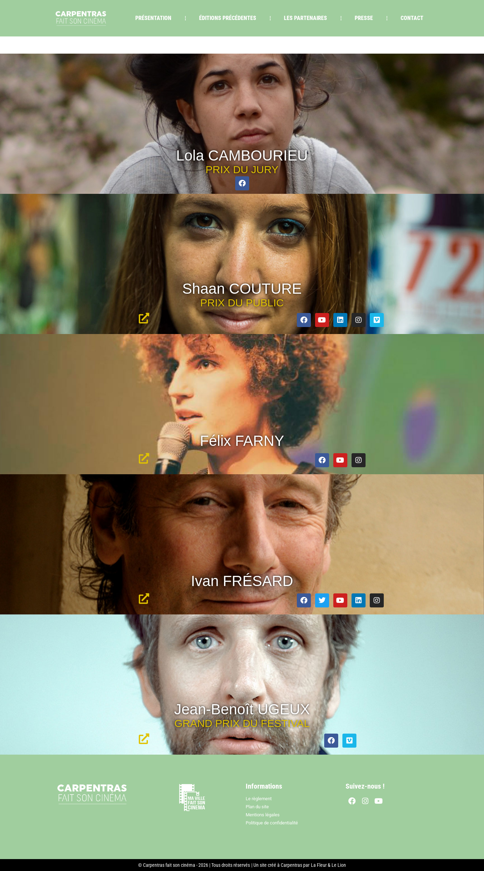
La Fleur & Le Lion (328, 865)
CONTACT (412, 18)
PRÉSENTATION (153, 18)
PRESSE (364, 18)
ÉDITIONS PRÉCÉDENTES (227, 18)
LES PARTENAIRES (305, 18)
